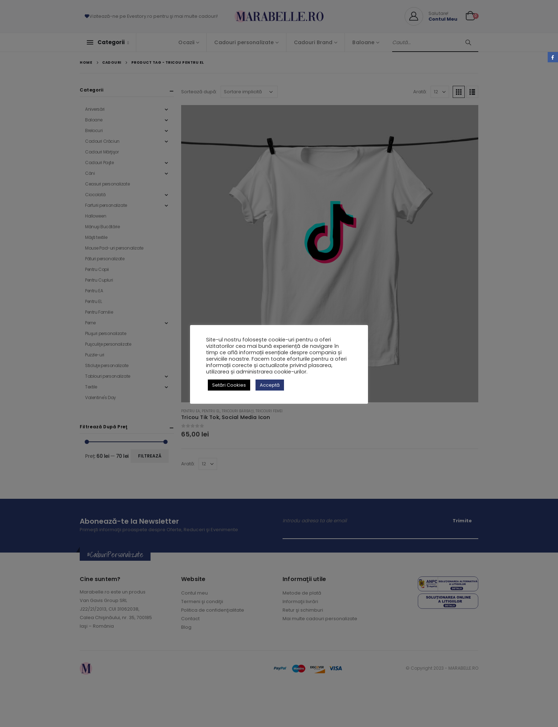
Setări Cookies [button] (229, 385)
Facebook (553, 57)
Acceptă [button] (270, 385)
